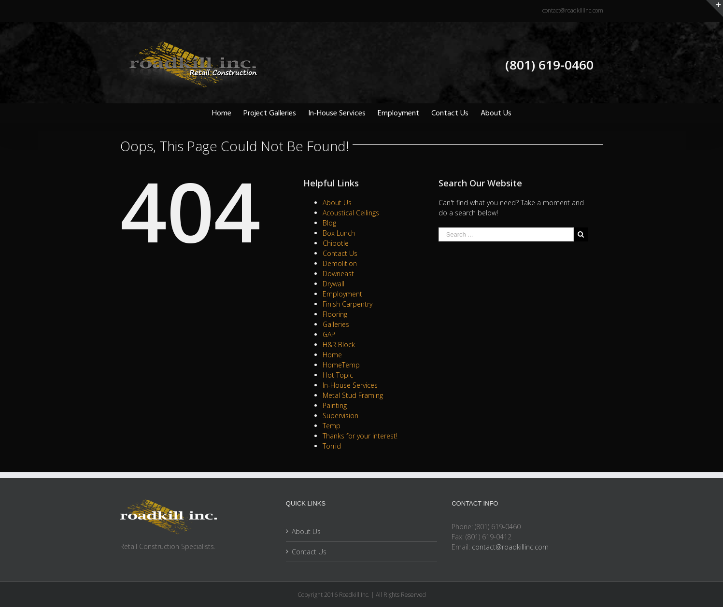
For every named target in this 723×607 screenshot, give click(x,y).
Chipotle (336, 243)
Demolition (340, 263)
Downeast (338, 273)
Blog (329, 222)
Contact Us (340, 253)
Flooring (335, 314)
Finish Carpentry (347, 304)
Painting (335, 405)
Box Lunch (339, 233)
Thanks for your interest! (360, 435)
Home (332, 354)
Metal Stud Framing (353, 395)
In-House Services (350, 385)
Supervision (340, 415)
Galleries (336, 324)
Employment (342, 293)
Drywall (333, 283)
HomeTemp (341, 364)
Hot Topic (338, 375)
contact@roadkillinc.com (572, 10)
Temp (331, 425)
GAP (329, 334)
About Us (337, 202)
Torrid (332, 446)
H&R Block (339, 344)
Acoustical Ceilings (351, 212)
